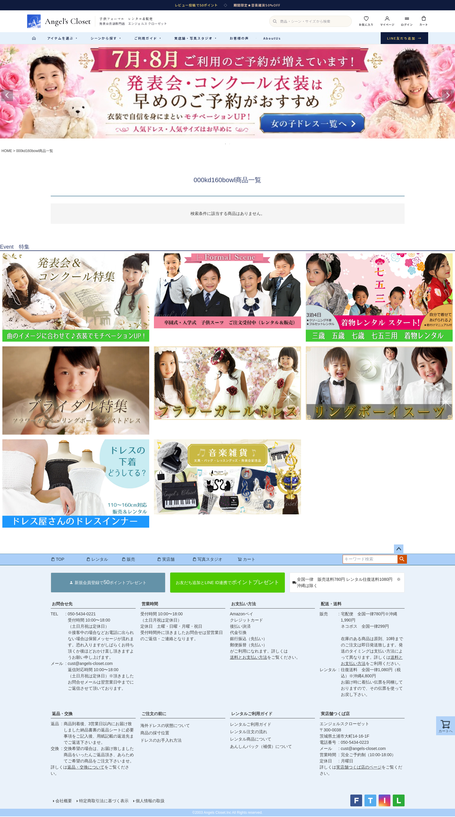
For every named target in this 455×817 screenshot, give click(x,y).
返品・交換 (62, 714)
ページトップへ (398, 550)
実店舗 (166, 559)
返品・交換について (85, 767)
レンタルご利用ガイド (251, 714)
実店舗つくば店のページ (359, 767)
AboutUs (272, 38)
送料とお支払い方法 (248, 657)
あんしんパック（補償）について (261, 747)
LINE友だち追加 (404, 38)
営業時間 (150, 604)
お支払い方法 (243, 604)
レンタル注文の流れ (248, 732)
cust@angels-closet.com (90, 664)
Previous (7, 96)
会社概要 (63, 801)
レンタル (97, 559)
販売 (128, 559)
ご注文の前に (154, 714)
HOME (6, 151)
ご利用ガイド (147, 38)
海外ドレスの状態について (165, 726)
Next (448, 96)
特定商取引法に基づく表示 (104, 801)
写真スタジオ (207, 559)
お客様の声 (239, 38)
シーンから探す (106, 38)
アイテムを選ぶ (62, 38)
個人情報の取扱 (150, 801)
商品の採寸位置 (154, 733)
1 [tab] (225, 144)
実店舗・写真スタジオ (195, 38)
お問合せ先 (62, 604)
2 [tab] (230, 144)
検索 (402, 560)
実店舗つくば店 (335, 714)
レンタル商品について (250, 739)
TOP (58, 559)
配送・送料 (331, 604)
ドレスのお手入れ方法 (161, 740)
